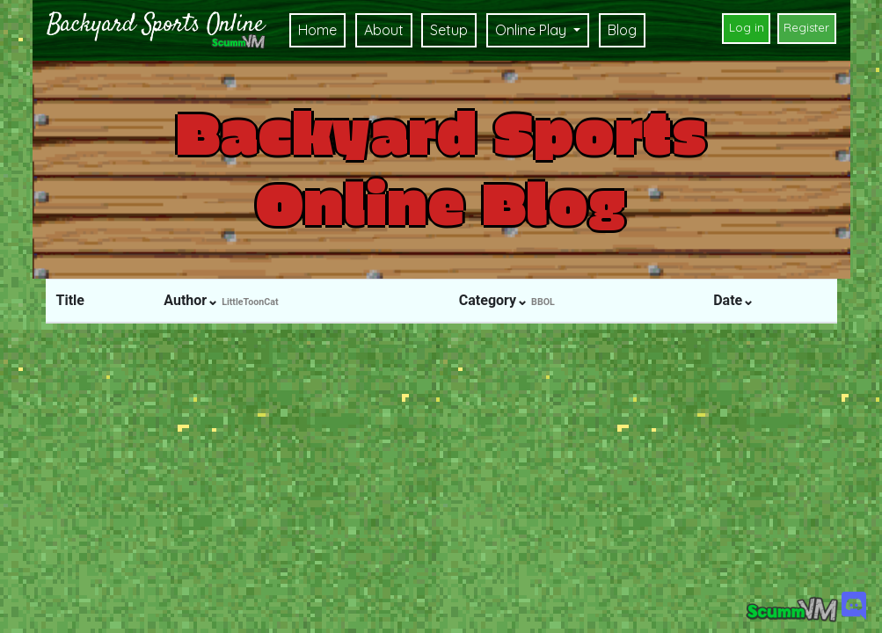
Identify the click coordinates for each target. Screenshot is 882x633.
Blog (622, 30)
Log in (746, 27)
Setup (449, 30)
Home (317, 30)
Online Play (532, 30)
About (384, 30)
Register (806, 27)
